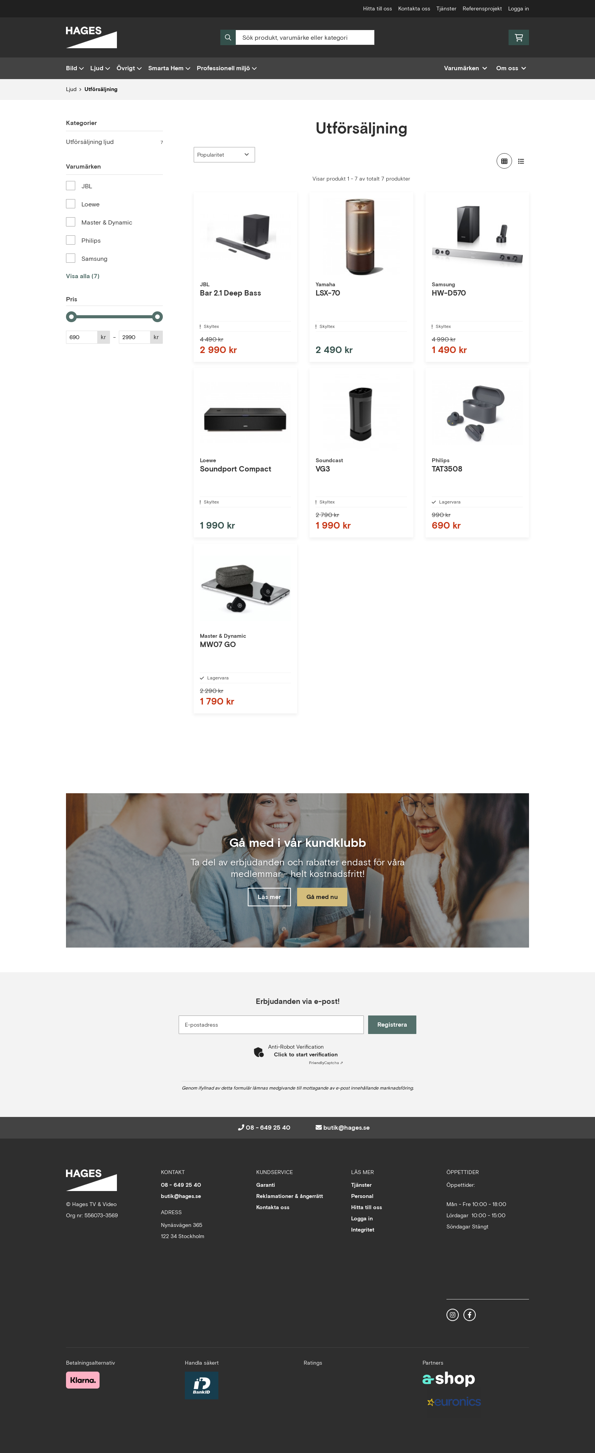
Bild (75, 68)
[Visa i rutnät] (504, 161)
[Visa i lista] (521, 161)
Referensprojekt (482, 8)
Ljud (100, 68)
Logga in (518, 8)
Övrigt (129, 68)
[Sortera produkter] (224, 154)
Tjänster (446, 8)
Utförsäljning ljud (114, 142)
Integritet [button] (362, 1230)
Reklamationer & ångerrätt (289, 1196)
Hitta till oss (377, 8)
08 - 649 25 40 (268, 1127)
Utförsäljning (101, 89)
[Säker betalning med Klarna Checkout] (83, 1380)
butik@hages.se (346, 1127)
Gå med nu (324, 897)
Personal (362, 1196)
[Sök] (297, 37)
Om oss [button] (511, 68)
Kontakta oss (414, 8)
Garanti (265, 1185)
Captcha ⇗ (326, 1063)
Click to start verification (306, 1054)
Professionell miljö (227, 68)
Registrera (393, 1024)
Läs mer (267, 897)
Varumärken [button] (465, 68)
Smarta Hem (169, 68)
